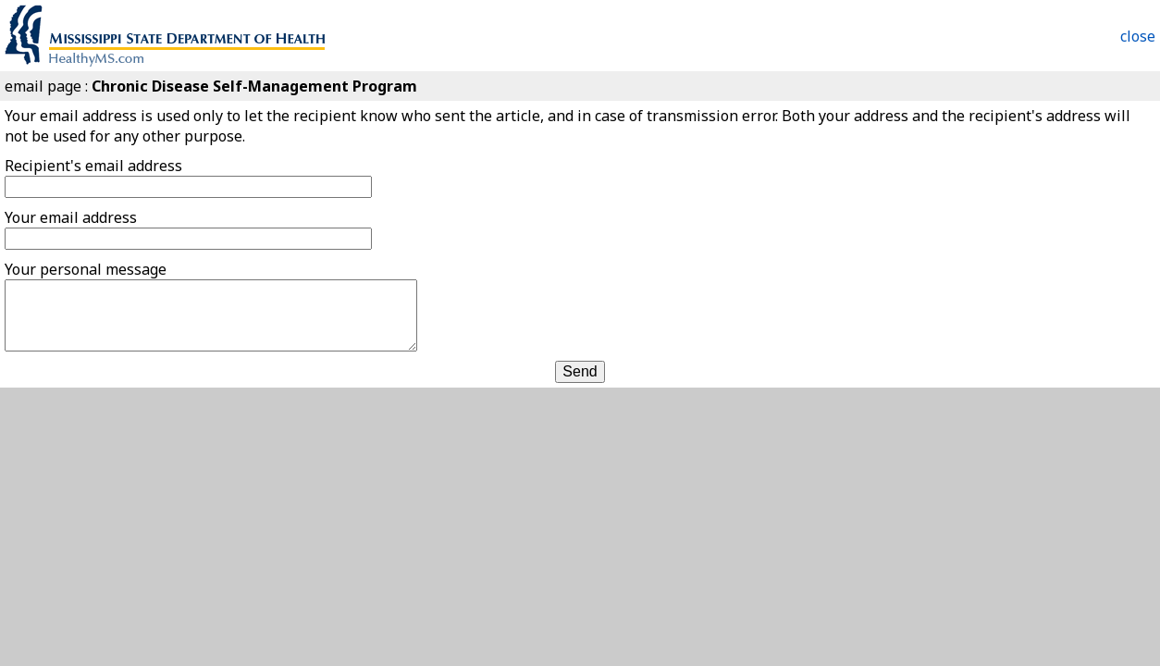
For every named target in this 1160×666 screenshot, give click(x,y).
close (1137, 36)
